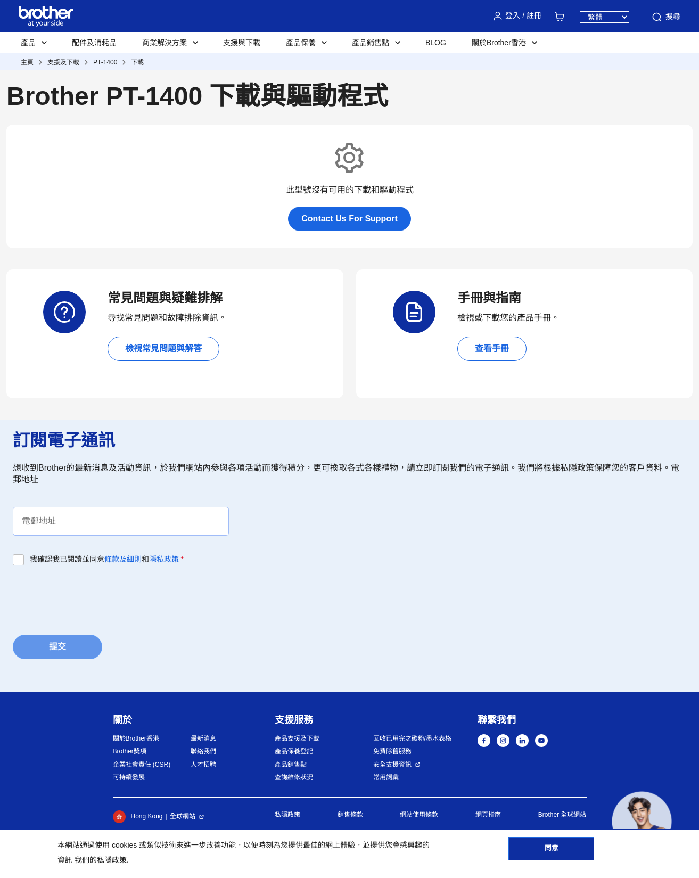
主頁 (27, 62)
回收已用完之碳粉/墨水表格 (412, 738)
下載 (137, 62)
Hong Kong (138, 816)
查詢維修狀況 (294, 777)
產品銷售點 (291, 764)
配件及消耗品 (94, 42)
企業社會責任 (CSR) (142, 764)
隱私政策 (164, 559)
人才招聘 (203, 764)
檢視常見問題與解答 (163, 348)
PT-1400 (105, 62)
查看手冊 (492, 348)
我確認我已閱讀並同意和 (107, 559)
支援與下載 (241, 42)
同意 (551, 852)
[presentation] (94, 597)
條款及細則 (123, 559)
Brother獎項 (129, 751)
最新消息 (203, 738)
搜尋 (665, 17)
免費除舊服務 (392, 751)
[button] (641, 821)
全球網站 (182, 816)
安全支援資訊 (392, 764)
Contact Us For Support (349, 218)
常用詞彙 (386, 777)
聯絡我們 (203, 751)
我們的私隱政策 (101, 860)
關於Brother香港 (136, 738)
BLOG (435, 42)
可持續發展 (129, 777)
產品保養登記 (294, 751)
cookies (124, 845)
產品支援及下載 (297, 738)
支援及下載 (63, 62)
